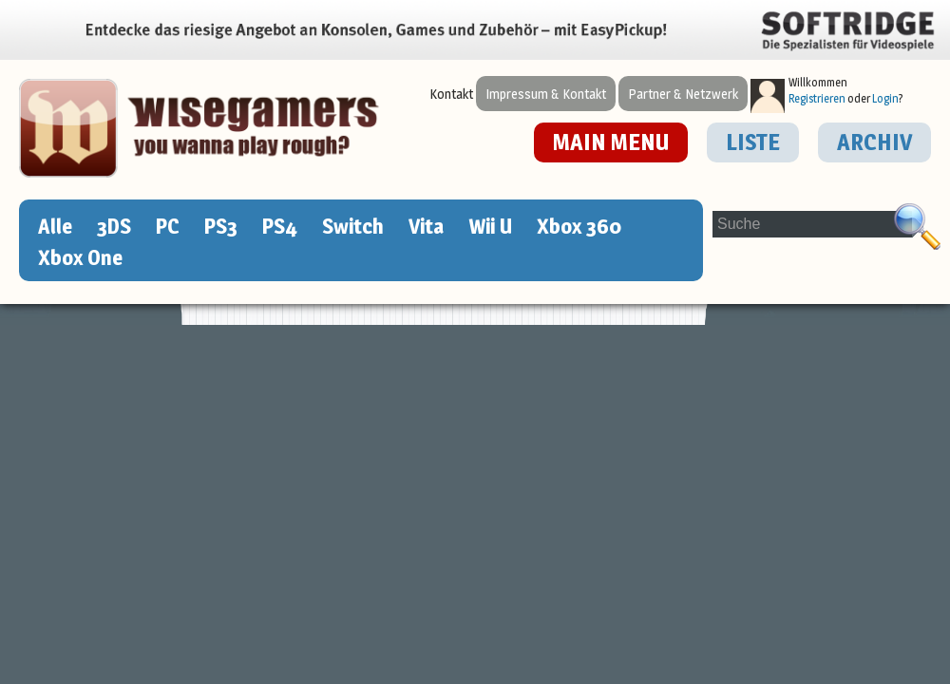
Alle (55, 226)
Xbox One (80, 257)
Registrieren (817, 98)
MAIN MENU (611, 142)
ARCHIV (874, 142)
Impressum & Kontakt (545, 94)
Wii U (490, 226)
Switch (353, 226)
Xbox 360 (579, 226)
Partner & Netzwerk (683, 94)
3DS (114, 226)
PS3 (221, 226)
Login (885, 98)
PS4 (279, 226)
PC (168, 226)
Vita (426, 226)
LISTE (753, 142)
